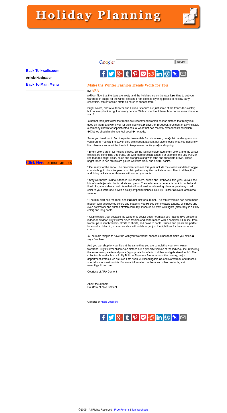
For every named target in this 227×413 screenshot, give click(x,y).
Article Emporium (109, 302)
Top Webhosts (140, 409)
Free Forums (121, 409)
